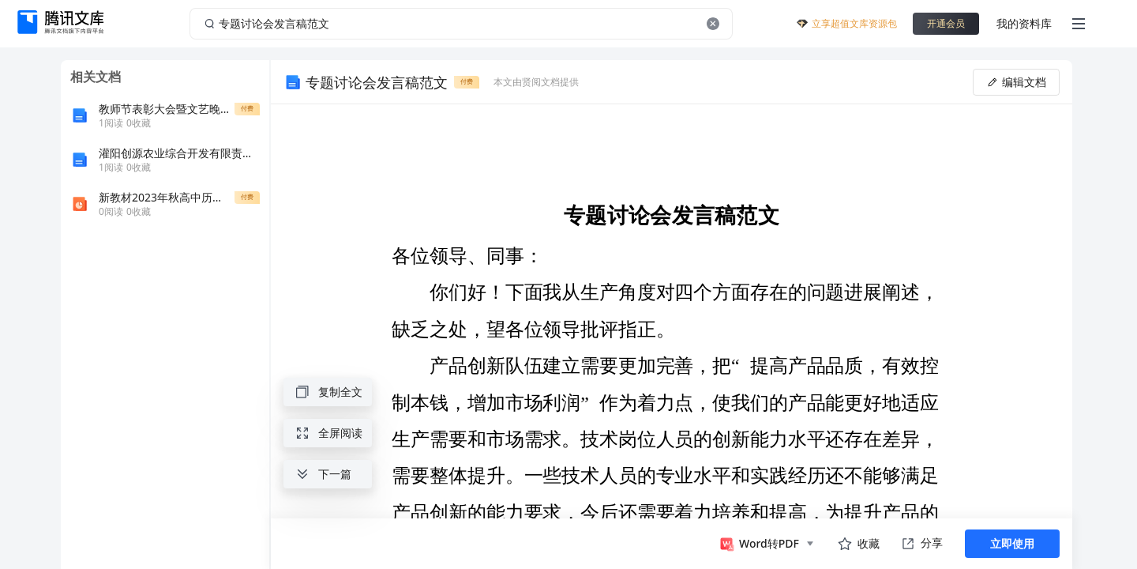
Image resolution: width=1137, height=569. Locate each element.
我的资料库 (1024, 23)
